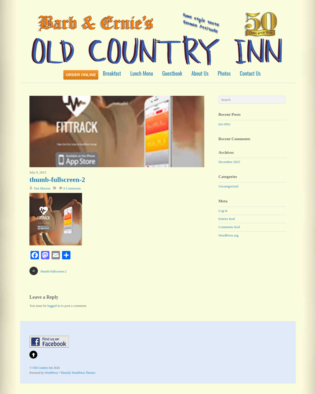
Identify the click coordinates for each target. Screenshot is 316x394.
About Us (199, 73)
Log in (222, 211)
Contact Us (250, 73)
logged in (53, 306)
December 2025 (229, 162)
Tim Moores (42, 188)
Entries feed (226, 219)
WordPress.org (228, 235)
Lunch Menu (141, 73)
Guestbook (172, 73)
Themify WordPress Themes (77, 373)
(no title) (224, 124)
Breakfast (112, 73)
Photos (224, 73)
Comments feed (229, 227)
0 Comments (72, 188)
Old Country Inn (43, 368)
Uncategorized (228, 186)
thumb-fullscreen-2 (57, 179)
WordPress (51, 373)
